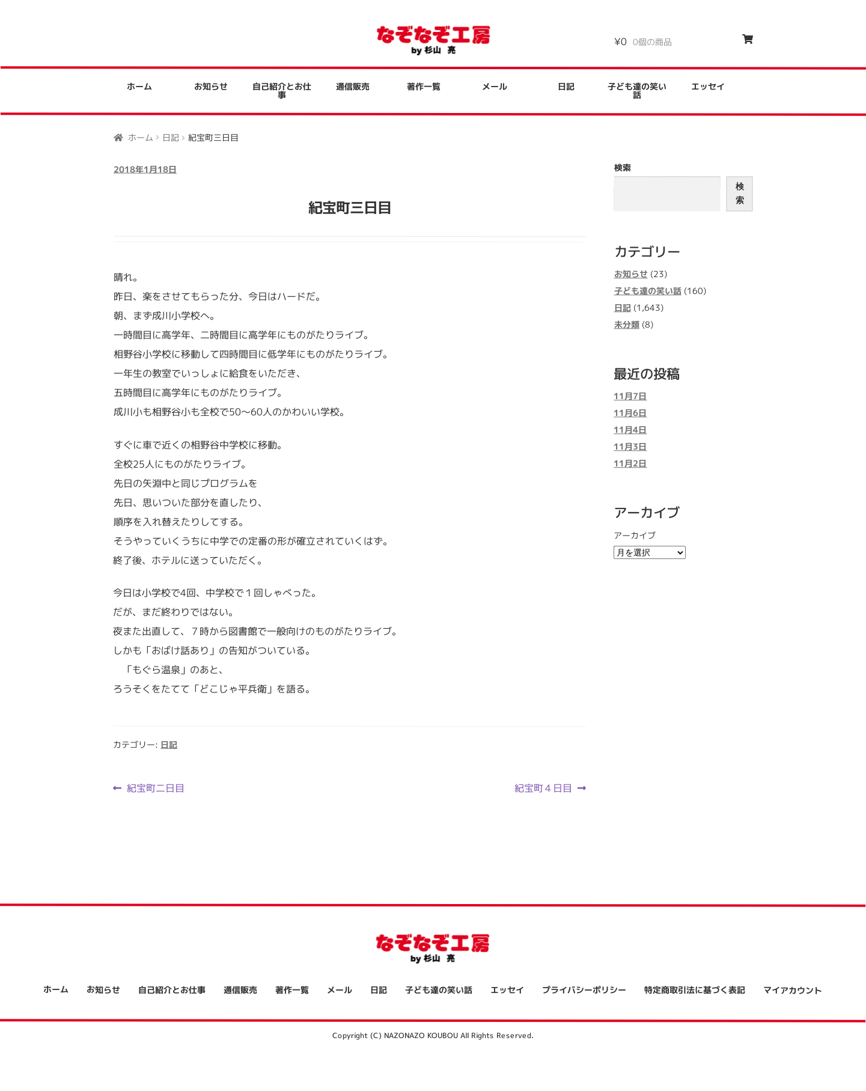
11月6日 (630, 413)
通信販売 (353, 86)
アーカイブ (635, 535)
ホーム (139, 86)
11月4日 (630, 430)
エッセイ (708, 87)
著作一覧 (424, 86)
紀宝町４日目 (543, 788)
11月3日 (630, 447)
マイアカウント (792, 989)
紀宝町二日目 (155, 787)
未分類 (626, 324)
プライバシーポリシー (584, 989)
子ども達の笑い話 (637, 91)
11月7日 (630, 396)
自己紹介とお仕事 (281, 90)
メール (494, 86)
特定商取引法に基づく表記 (694, 989)
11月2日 (630, 463)
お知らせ (211, 86)
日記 (566, 86)
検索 (622, 167)
